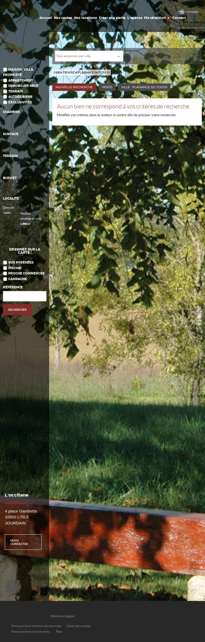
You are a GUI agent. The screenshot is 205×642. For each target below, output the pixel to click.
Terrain (15, 92)
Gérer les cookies (78, 626)
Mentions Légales (62, 616)
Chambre (11, 112)
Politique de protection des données (36, 626)
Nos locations (85, 18)
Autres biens (20, 97)
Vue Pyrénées (21, 263)
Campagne (17, 279)
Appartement (20, 81)
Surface (10, 134)
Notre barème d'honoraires (30, 631)
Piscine (14, 268)
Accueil (46, 18)
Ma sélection (157, 18)
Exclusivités (20, 102)
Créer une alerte (112, 18)
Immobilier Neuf (23, 86)
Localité (11, 199)
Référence (13, 287)
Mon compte (188, 12)
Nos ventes (63, 18)
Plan (59, 631)
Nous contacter (19, 542)
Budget (10, 178)
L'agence (134, 18)
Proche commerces (26, 274)
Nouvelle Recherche (74, 87)
